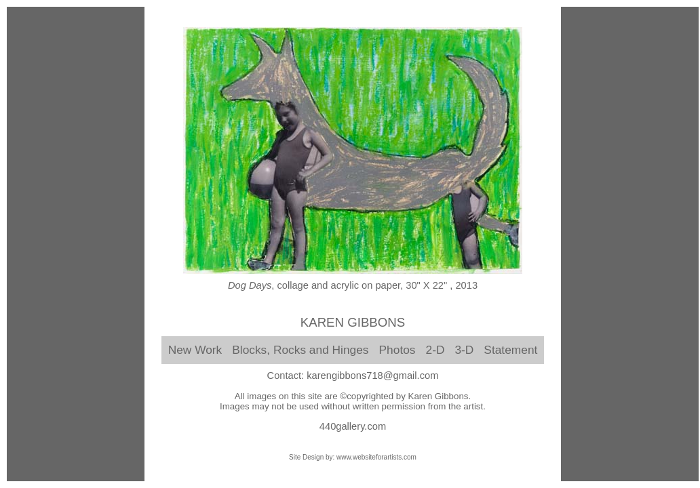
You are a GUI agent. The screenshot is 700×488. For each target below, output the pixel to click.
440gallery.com (352, 426)
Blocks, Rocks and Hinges (300, 350)
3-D (463, 350)
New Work (195, 350)
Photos (397, 350)
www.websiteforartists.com (376, 457)
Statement (510, 350)
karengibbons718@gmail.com (372, 375)
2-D (435, 350)
